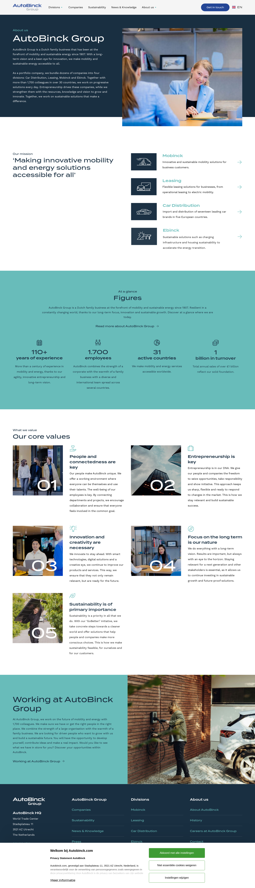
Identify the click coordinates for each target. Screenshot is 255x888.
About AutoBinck (204, 810)
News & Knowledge (123, 7)
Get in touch (215, 7)
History (196, 820)
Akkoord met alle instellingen (177, 852)
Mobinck (138, 810)
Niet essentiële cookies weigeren (176, 865)
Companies (75, 7)
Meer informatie (62, 880)
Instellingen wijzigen (177, 877)
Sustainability (97, 7)
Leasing (137, 820)
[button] (56, 7)
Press (76, 841)
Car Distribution (144, 831)
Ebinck (136, 841)
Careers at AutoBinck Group (213, 831)
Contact (196, 841)
